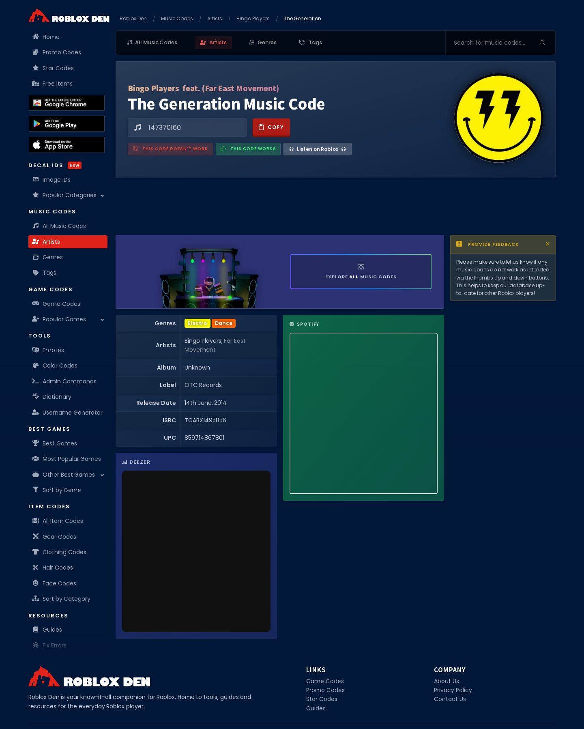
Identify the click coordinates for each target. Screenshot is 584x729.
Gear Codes (54, 537)
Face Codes (54, 583)
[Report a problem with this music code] (170, 149)
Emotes (48, 350)
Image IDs (51, 180)
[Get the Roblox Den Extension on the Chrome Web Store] (66, 103)
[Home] (69, 15)
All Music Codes (59, 226)
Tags (44, 273)
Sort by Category (61, 599)
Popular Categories (64, 195)
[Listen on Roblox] (317, 149)
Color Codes (54, 365)
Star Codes (53, 68)
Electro (197, 323)
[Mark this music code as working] (248, 149)
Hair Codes (52, 567)
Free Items (52, 84)
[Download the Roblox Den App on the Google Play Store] (66, 123)
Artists (46, 242)
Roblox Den (133, 18)
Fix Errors (49, 645)
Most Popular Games (66, 459)
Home (46, 37)
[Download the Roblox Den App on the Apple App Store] (66, 144)
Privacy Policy (453, 690)
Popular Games (59, 319)
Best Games (54, 443)
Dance (223, 323)
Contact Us (450, 699)
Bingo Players (253, 18)
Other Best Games (63, 475)
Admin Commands (64, 381)
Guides (47, 630)
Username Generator (67, 413)
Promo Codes (56, 52)
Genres (47, 257)
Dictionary (51, 397)
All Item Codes (57, 521)
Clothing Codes (59, 552)
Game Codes (56, 304)
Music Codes (177, 18)
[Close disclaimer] (548, 244)
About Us (446, 681)
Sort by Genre (56, 490)
